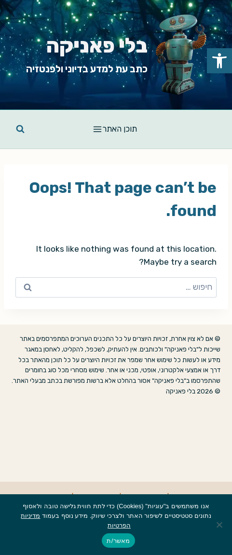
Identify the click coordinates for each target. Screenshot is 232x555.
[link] (219, 60)
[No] (220, 524)
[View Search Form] (20, 129)
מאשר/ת (118, 540)
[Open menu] (116, 129)
